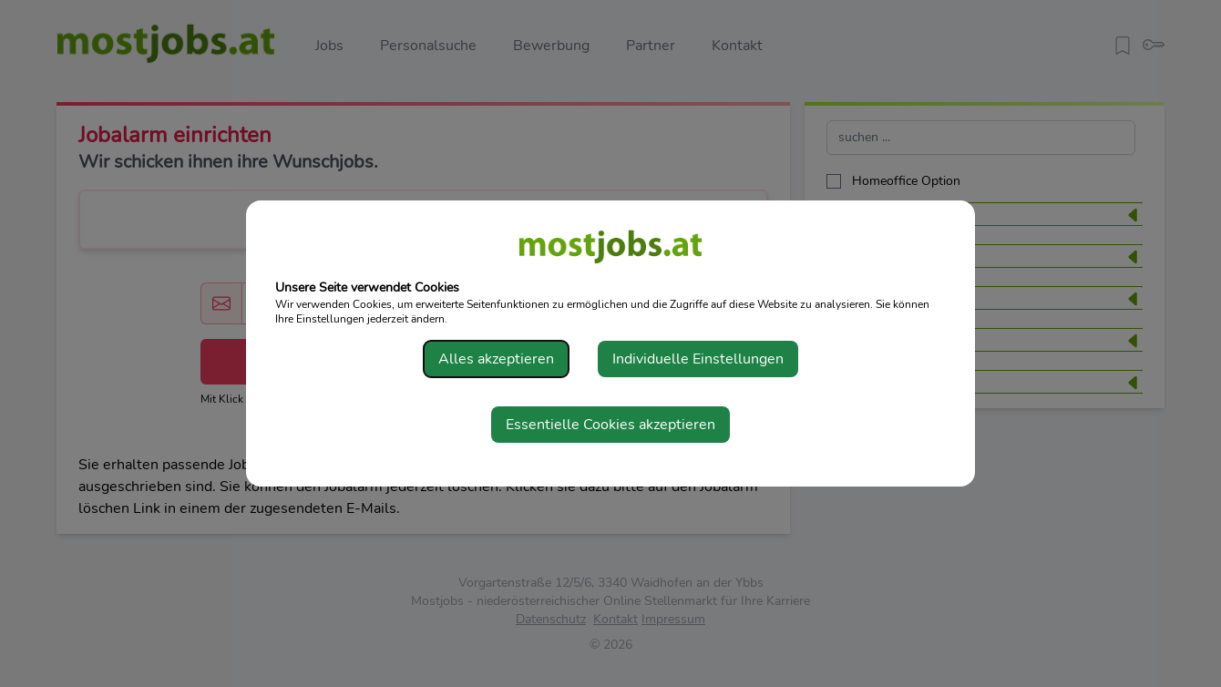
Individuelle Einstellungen (698, 359)
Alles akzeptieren (496, 359)
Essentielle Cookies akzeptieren (610, 425)
